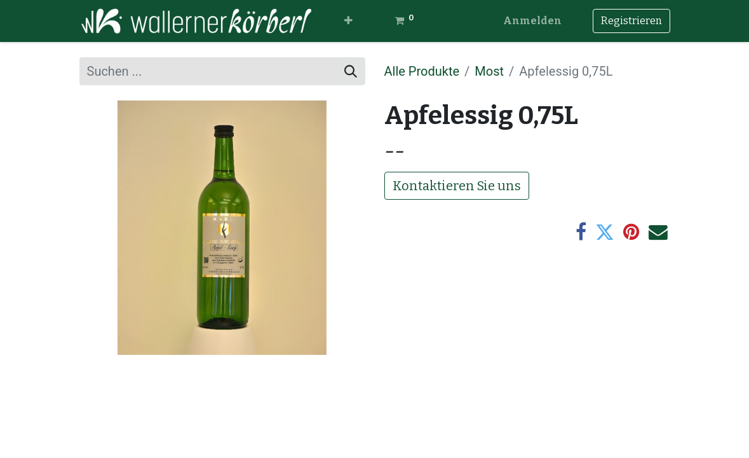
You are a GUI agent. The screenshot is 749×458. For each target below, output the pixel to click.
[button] (348, 21)
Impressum (416, 405)
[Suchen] (350, 71)
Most (489, 71)
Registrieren (631, 21)
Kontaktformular (431, 434)
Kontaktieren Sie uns (457, 185)
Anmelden (532, 21)
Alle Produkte (422, 71)
